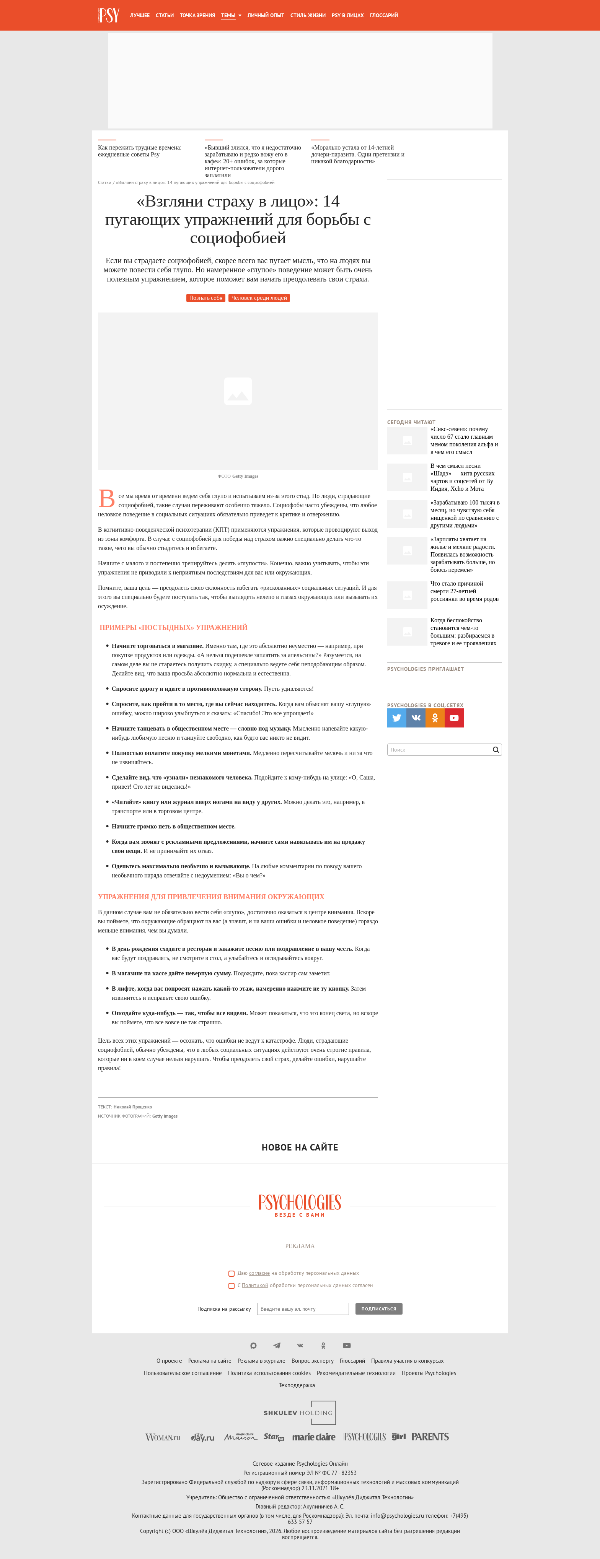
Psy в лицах (348, 15)
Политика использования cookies (269, 1373)
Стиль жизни (308, 15)
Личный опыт (266, 15)
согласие (259, 1273)
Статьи (165, 15)
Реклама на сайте (210, 1361)
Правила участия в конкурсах (407, 1361)
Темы (228, 15)
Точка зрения (197, 15)
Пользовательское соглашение (183, 1373)
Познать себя (205, 298)
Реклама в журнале (261, 1361)
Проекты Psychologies (429, 1373)
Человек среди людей (259, 298)
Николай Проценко (133, 1107)
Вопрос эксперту (313, 1361)
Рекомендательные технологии (356, 1373)
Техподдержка (297, 1385)
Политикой (255, 1285)
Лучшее (140, 15)
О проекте (169, 1361)
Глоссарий (384, 15)
